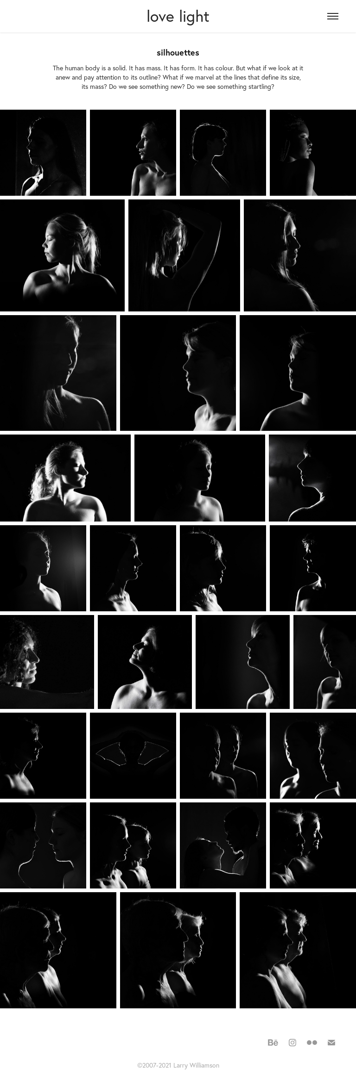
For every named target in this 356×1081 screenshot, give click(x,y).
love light (178, 16)
